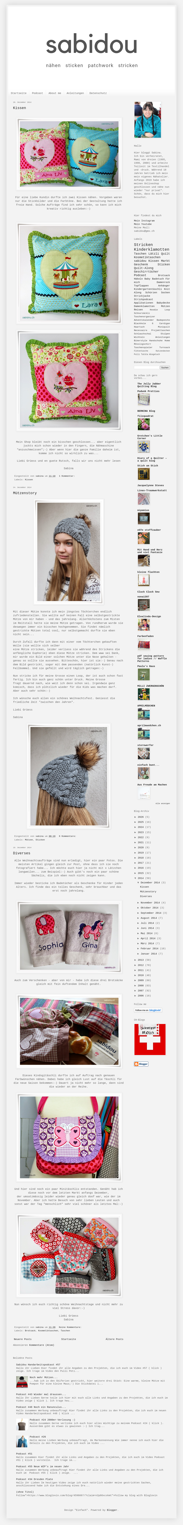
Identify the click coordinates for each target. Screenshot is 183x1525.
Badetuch (158, 279)
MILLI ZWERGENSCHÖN (150, 686)
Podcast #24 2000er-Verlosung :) (52, 1420)
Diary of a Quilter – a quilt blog (152, 459)
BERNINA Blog (146, 411)
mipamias (143, 510)
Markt (165, 261)
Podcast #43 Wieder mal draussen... (41, 1394)
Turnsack (164, 347)
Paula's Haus (146, 666)
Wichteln (139, 337)
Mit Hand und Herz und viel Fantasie (149, 551)
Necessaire (140, 330)
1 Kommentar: (67, 476)
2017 (141, 863)
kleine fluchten (148, 572)
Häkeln (138, 279)
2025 (141, 822)
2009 (141, 980)
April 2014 (149, 938)
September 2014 (152, 913)
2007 (141, 990)
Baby (147, 279)
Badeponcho (163, 320)
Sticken (40, 840)
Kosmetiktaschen (48, 1330)
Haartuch (139, 327)
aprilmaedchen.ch (149, 725)
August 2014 (149, 918)
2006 (141, 995)
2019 (141, 853)
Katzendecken (163, 351)
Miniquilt (164, 327)
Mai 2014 (147, 933)
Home (167, 340)
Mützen (29, 840)
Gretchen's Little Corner (149, 437)
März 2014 (148, 943)
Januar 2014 (149, 954)
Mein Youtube (143, 224)
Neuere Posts (23, 1339)
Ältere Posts (114, 1339)
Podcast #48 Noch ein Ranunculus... (41, 1407)
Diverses (21, 853)
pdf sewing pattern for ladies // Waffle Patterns (152, 659)
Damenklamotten (144, 306)
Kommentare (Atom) (41, 1345)
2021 (141, 842)
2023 (141, 832)
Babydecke (163, 303)
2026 (141, 817)
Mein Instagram (144, 220)
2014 (141, 878)
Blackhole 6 (143, 323)
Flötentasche (141, 351)
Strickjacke (142, 296)
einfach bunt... (148, 765)
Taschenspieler (143, 347)
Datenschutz (98, 93)
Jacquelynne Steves (150, 485)
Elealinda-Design (149, 616)
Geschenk (141, 264)
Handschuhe (156, 340)
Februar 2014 (150, 948)
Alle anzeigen (163, 804)
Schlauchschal (142, 334)
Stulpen (165, 334)
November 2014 (151, 902)
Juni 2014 (148, 928)
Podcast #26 (38, 1437)
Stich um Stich (147, 465)
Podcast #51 (24, 1454)
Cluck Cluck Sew (148, 592)
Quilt (165, 253)
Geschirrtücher (146, 271)
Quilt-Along (143, 268)
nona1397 (143, 596)
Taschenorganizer (144, 316)
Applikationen (143, 303)
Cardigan (164, 323)
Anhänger (164, 285)
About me (55, 93)
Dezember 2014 (151, 882)
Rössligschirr (142, 344)
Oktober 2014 (150, 908)
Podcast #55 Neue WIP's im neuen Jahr (42, 1466)
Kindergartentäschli (148, 289)
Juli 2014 (148, 923)
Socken (165, 292)
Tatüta (144, 354)
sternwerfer (145, 745)
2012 (141, 965)
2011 (141, 970)
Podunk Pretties (148, 391)
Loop (167, 310)
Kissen (19, 108)
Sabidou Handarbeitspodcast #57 (38, 1364)
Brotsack (30, 1330)
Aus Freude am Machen (152, 784)
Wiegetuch (154, 354)
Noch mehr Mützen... (44, 1377)
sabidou (140, 261)
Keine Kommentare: (71, 1327)
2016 (141, 868)
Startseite (18, 93)
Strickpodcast (143, 299)
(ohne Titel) (25, 1492)
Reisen (138, 309)
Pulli (137, 354)
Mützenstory (25, 493)
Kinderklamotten (151, 249)
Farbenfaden (145, 636)
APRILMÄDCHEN (146, 705)
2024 (141, 827)
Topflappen (141, 285)
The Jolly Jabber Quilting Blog (149, 385)
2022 (141, 837)
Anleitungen (75, 93)
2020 (141, 847)
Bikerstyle (140, 340)
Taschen (65, 1330)
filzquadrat (145, 416)
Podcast (37, 93)
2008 (141, 985)
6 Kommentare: (68, 836)
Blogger (112, 1510)
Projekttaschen (160, 330)
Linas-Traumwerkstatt (152, 490)
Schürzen (151, 292)
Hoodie (154, 310)
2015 (141, 873)
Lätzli (153, 253)
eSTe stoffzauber (149, 530)
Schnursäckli (142, 313)
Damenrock (163, 282)
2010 (141, 975)
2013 (141, 960)
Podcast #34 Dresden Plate (34, 1479)
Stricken (143, 245)
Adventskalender (144, 320)
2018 (141, 858)
